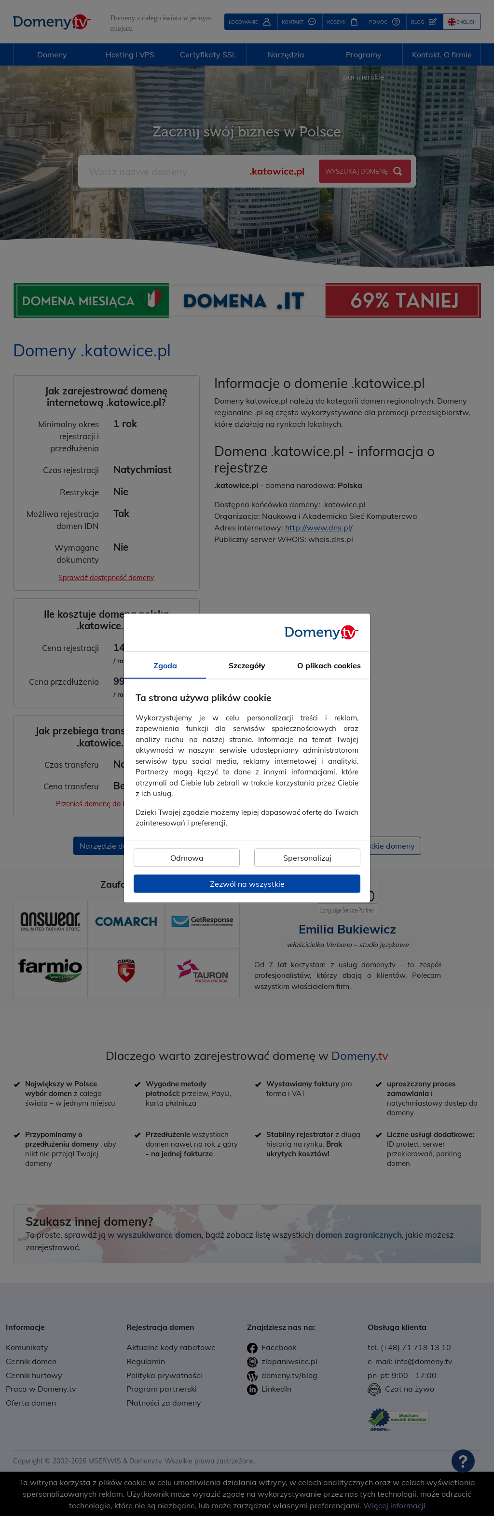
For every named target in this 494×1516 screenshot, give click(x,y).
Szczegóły (247, 665)
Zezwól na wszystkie (247, 883)
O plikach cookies (329, 665)
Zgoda (165, 665)
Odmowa (187, 857)
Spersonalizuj (307, 857)
